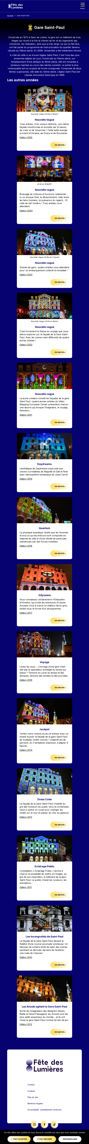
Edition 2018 (26, 546)
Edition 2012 (26, 1024)
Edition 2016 (26, 680)
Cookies (31, 1091)
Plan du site (33, 1097)
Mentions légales (35, 1103)
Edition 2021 (26, 415)
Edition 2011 (26, 887)
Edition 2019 (26, 478)
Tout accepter (19, 1139)
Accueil (10, 16)
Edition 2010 (26, 957)
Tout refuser (44, 1139)
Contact (31, 1084)
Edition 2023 (26, 274)
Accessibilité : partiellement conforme (44, 1109)
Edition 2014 (26, 750)
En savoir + (60, 145)
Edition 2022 (26, 344)
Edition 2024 (26, 210)
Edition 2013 (26, 817)
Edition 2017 (26, 613)
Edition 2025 (26, 137)
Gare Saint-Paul (23, 16)
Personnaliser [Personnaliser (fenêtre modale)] (70, 1139)
